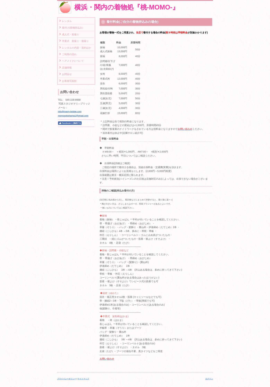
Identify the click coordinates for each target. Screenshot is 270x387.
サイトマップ (83, 379)
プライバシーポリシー (66, 379)
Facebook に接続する (70, 123)
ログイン (209, 379)
